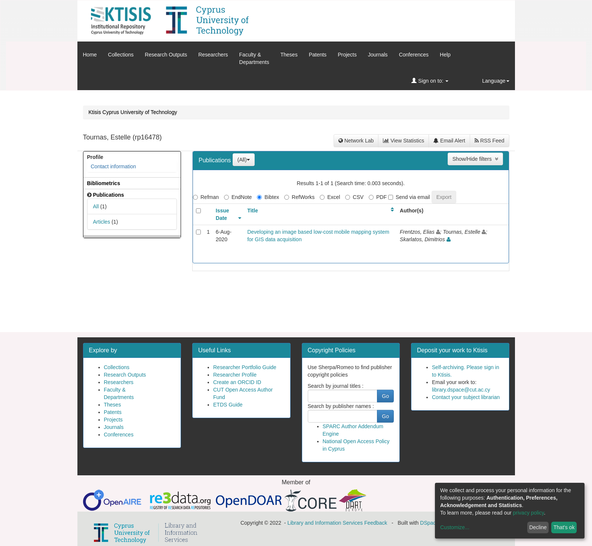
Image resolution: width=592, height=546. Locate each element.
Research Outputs (166, 55)
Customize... (454, 527)
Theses (289, 55)
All (96, 206)
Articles (101, 222)
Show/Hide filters (475, 159)
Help (445, 55)
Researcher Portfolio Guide (244, 367)
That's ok (563, 527)
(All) (243, 160)
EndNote (238, 197)
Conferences (414, 55)
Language (495, 81)
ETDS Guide (228, 405)
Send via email (409, 197)
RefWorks (299, 197)
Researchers (213, 55)
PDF (378, 197)
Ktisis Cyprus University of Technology (133, 112)
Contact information (113, 166)
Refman (206, 197)
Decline (538, 527)
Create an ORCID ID (237, 382)
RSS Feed (489, 141)
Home (90, 55)
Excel (330, 197)
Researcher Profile (235, 375)
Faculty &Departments (254, 58)
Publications (216, 160)
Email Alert (449, 141)
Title (252, 211)
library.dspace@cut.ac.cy (461, 390)
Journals (378, 55)
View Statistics (403, 141)
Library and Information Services (325, 523)
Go (385, 396)
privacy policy (528, 513)
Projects (347, 55)
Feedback (375, 523)
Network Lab (356, 141)
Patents (317, 55)
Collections (121, 55)
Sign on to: (429, 81)
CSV (354, 197)
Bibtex (268, 197)
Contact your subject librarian (466, 397)
